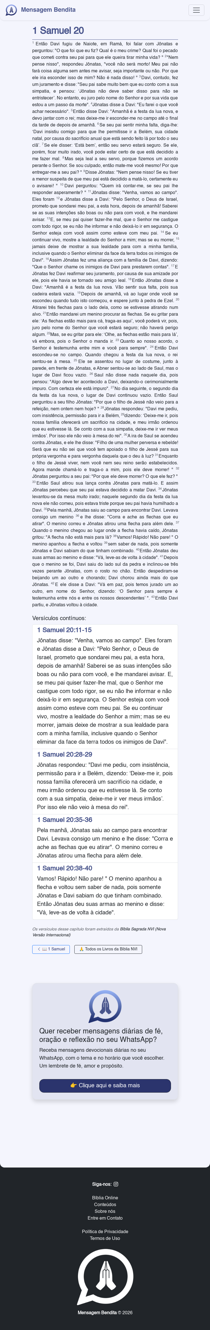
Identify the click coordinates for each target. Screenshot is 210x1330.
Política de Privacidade (105, 1232)
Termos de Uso (105, 1239)
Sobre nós (105, 1211)
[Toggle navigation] (196, 10)
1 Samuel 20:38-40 (64, 869)
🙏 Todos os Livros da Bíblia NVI (108, 949)
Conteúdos (105, 1205)
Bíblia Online (105, 1198)
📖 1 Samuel (51, 949)
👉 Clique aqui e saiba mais (105, 1086)
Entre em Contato (105, 1218)
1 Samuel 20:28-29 (64, 755)
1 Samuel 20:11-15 (64, 630)
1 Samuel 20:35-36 (64, 820)
